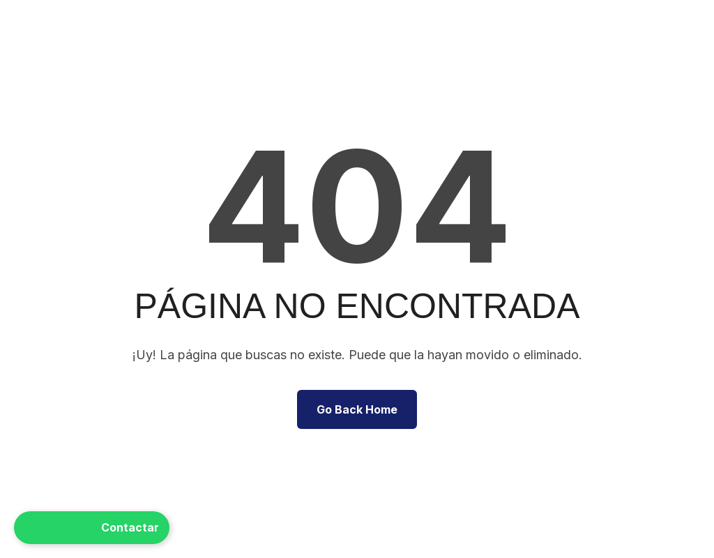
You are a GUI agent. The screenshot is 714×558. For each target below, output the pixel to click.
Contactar (91, 527)
